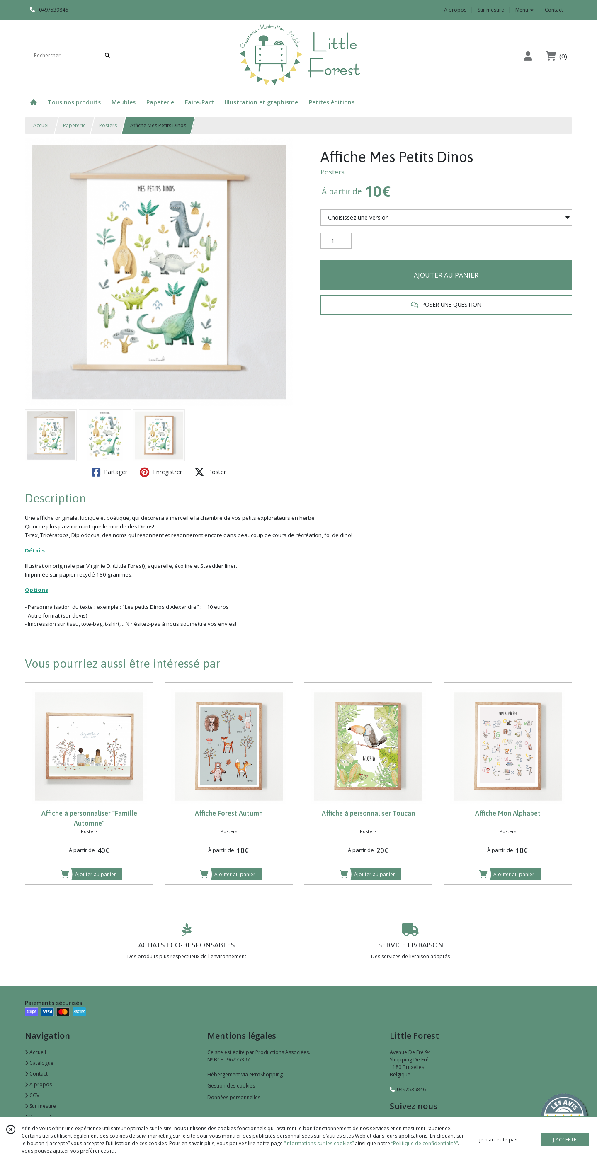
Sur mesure (40, 1106)
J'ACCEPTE (564, 1139)
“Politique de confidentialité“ (424, 1143)
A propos (38, 1084)
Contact (554, 9)
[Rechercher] (107, 56)
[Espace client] (528, 55)
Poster (210, 472)
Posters (108, 125)
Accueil (41, 125)
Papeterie (74, 125)
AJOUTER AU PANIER (446, 275)
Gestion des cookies (231, 1085)
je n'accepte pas (498, 1139)
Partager (109, 472)
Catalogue (39, 1062)
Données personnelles (233, 1097)
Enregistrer (161, 472)
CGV (32, 1095)
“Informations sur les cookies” (319, 1143)
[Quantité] (336, 241)
